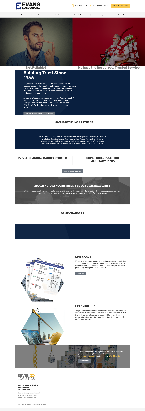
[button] (2, 48)
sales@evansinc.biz (99, 9)
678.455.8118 (79, 9)
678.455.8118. (114, 359)
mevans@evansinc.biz (88, 359)
